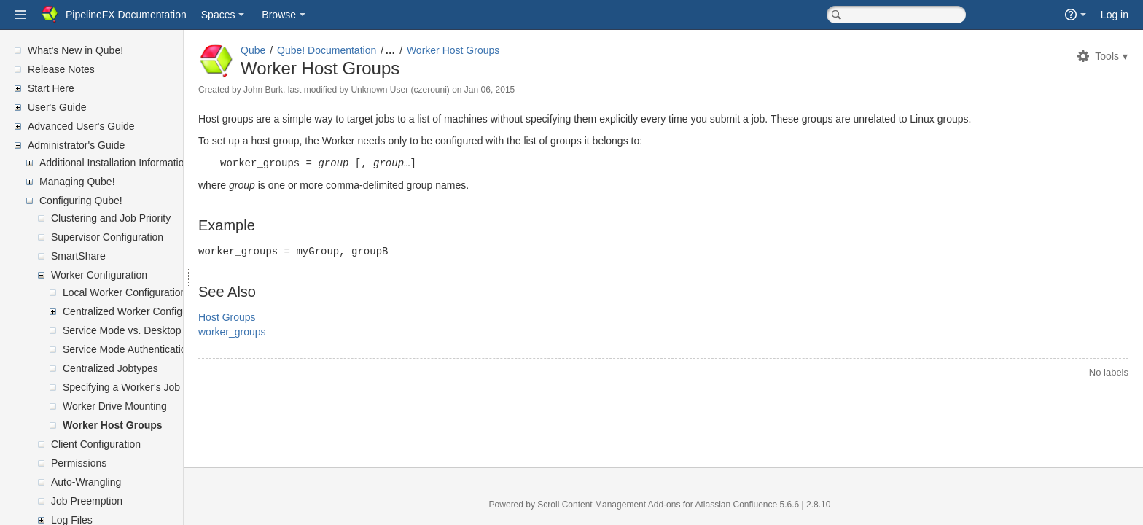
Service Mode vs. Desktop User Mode (148, 330)
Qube (288, 50)
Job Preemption (86, 501)
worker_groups (267, 330)
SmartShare (78, 256)
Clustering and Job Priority (111, 218)
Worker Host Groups (113, 425)
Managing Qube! (77, 181)
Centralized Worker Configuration (138, 311)
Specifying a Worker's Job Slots (134, 387)
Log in (1114, 14)
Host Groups (262, 316)
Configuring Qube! (80, 200)
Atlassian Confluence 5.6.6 (765, 504)
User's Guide (57, 107)
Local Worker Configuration (124, 292)
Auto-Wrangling (86, 482)
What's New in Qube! (75, 50)
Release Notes (61, 69)
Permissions (78, 463)
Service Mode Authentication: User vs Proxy (162, 349)
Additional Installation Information (114, 162)
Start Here (51, 88)
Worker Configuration (99, 275)
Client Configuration (96, 444)
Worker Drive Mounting (115, 406)
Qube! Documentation (361, 50)
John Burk (298, 90)
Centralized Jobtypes (110, 368)
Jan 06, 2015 (524, 90)
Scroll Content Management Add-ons (626, 504)
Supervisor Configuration (107, 237)
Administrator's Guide (76, 145)
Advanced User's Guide (81, 126)
